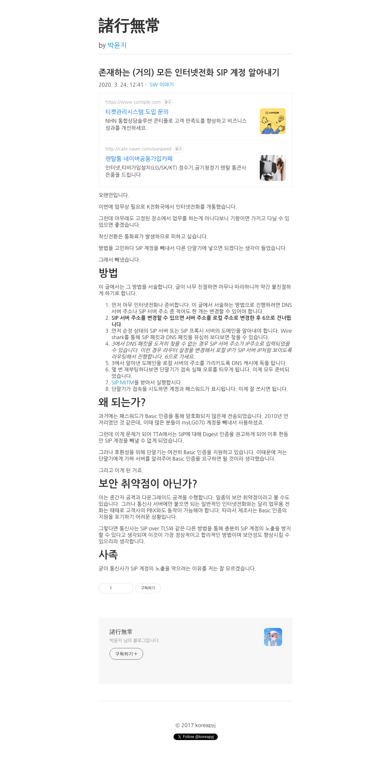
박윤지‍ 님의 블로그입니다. (135, 640)
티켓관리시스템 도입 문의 (137, 112)
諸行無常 (121, 632)
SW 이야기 (162, 84)
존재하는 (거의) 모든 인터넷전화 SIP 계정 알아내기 (189, 72)
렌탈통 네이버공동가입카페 (139, 159)
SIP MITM (122, 382)
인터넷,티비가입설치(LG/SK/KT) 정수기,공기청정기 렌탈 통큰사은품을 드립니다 (175, 171)
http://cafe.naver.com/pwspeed (138, 149)
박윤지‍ (117, 45)
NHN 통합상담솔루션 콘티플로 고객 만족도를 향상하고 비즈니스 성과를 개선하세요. (176, 124)
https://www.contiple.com (133, 102)
